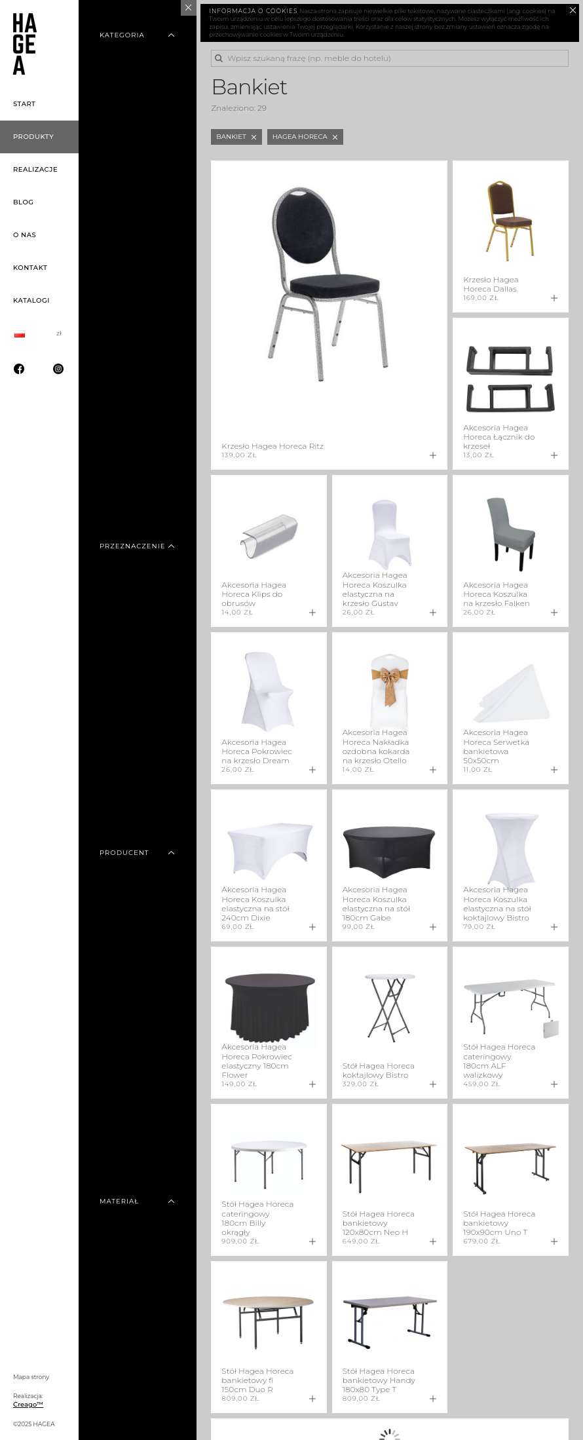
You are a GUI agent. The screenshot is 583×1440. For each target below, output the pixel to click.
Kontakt (30, 267)
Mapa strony (31, 1376)
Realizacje (35, 169)
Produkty (33, 136)
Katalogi (31, 300)
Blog (23, 202)
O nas (24, 235)
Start (24, 104)
